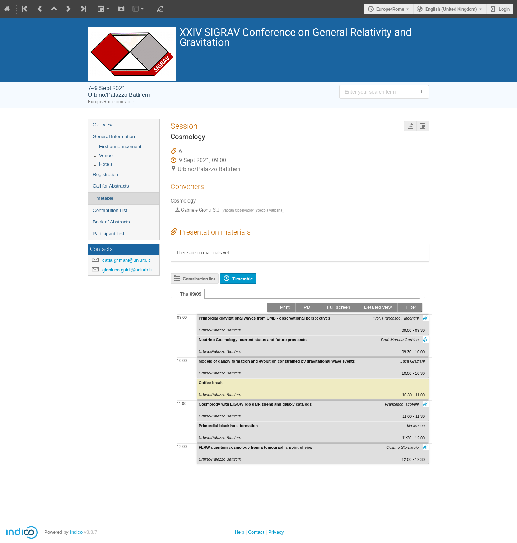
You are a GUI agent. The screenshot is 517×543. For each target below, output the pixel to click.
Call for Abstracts (111, 186)
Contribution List (110, 210)
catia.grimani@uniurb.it (126, 260)
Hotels (106, 164)
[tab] (191, 294)
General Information (114, 136)
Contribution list (199, 278)
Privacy (276, 532)
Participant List (108, 233)
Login (504, 9)
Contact (256, 532)
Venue (106, 155)
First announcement (120, 146)
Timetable (103, 198)
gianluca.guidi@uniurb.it (127, 270)
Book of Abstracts (111, 222)
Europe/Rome (390, 9)
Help (239, 532)
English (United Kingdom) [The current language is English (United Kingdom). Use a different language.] (451, 9)
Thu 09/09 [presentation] (190, 294)
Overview (103, 124)
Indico (76, 532)
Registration (105, 174)
